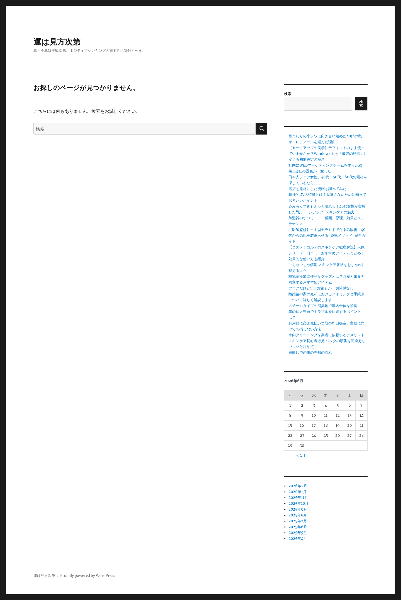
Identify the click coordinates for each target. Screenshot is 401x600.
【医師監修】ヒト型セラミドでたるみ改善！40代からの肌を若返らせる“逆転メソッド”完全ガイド (326, 235)
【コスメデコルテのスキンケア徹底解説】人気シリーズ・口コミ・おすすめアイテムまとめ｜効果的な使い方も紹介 (326, 253)
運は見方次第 (56, 42)
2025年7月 (297, 521)
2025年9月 (297, 509)
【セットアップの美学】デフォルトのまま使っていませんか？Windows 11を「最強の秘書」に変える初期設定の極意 (327, 153)
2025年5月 (297, 532)
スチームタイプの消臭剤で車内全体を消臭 (322, 305)
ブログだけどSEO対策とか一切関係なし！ (322, 288)
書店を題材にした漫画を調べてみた (317, 188)
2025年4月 (297, 538)
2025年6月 (297, 527)
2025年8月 (297, 515)
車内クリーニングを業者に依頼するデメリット (326, 335)
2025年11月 (298, 497)
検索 (287, 93)
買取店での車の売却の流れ (310, 352)
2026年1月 (297, 491)
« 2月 (300, 455)
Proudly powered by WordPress (87, 575)
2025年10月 (298, 503)
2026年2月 (297, 486)
